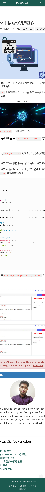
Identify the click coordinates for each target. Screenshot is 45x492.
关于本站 (12, 486)
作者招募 (22, 486)
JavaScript (27, 29)
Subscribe (38, 365)
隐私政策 (32, 486)
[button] (22, 115)
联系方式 (22, 489)
